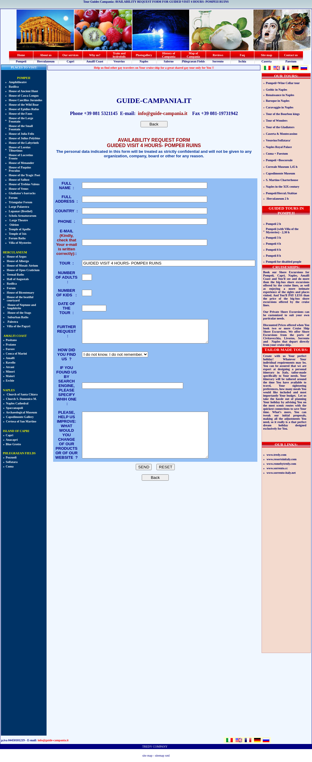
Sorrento (218, 61)
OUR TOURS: (286, 76)
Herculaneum (45, 61)
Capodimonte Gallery (20, 417)
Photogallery (144, 55)
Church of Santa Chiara (22, 394)
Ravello (10, 362)
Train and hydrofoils (119, 55)
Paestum (290, 61)
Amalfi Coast (94, 61)
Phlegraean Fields (193, 61)
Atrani (10, 367)
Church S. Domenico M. (21, 399)
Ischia (242, 61)
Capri (70, 61)
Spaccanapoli (14, 408)
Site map (266, 55)
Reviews (218, 55)
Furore (10, 349)
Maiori (10, 376)
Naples (144, 61)
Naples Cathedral (17, 403)
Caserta (266, 61)
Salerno (169, 61)
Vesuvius (119, 61)
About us (46, 55)
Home (21, 55)
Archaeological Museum (21, 412)
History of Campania (168, 55)
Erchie (10, 380)
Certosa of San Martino (21, 421)
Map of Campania (193, 55)
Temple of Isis (17, 233)
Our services (70, 55)
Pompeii (21, 61)
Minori (10, 371)
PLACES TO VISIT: (24, 67)
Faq (242, 55)
